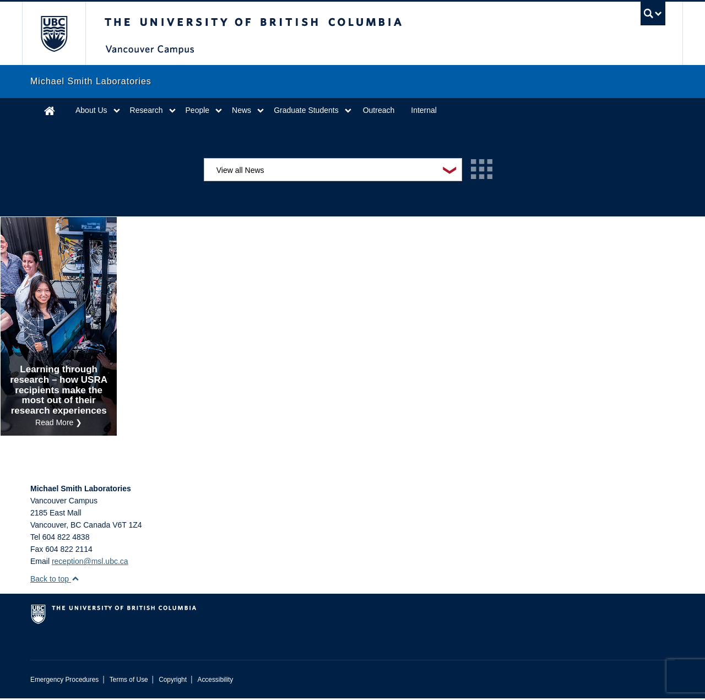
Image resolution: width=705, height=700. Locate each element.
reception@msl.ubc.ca (90, 562)
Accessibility (215, 681)
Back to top (54, 580)
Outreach (379, 110)
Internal (424, 110)
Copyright (173, 681)
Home (49, 110)
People (198, 110)
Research (146, 110)
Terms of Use (129, 681)
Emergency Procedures (64, 681)
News (241, 110)
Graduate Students (306, 110)
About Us (91, 110)
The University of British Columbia (53, 33)
